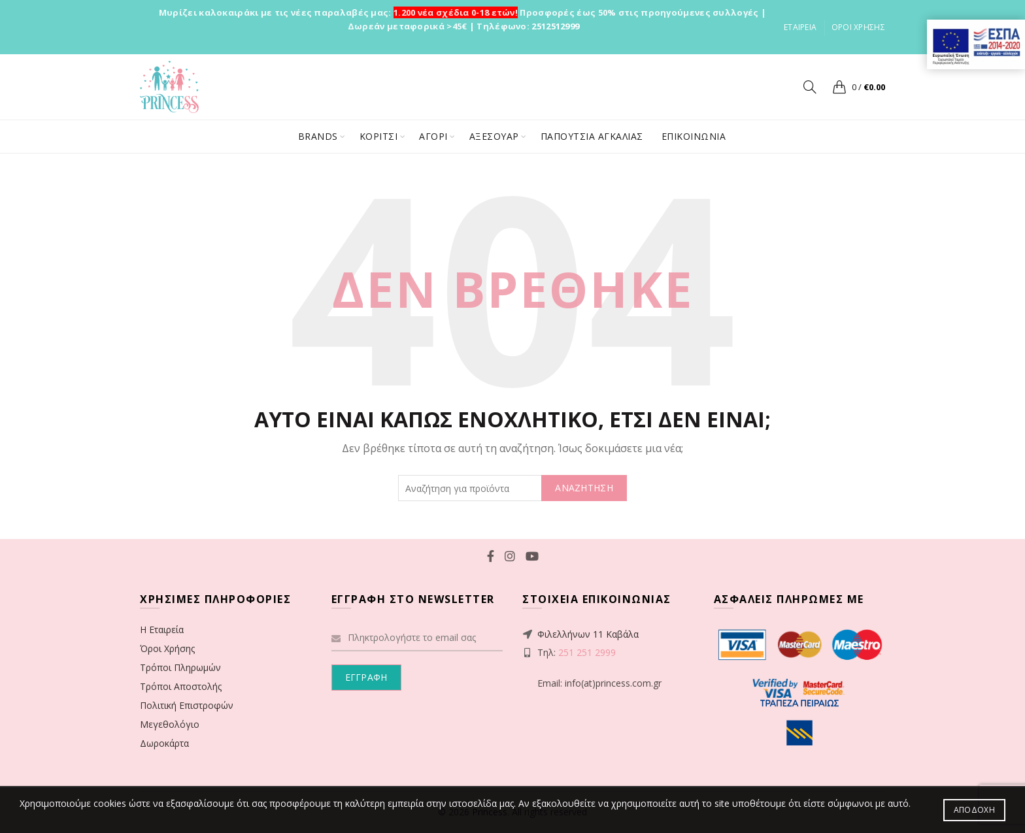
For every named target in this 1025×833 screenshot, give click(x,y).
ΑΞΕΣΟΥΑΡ (494, 136)
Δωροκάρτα (164, 743)
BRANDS (318, 136)
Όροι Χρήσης (167, 648)
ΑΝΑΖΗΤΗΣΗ (584, 488)
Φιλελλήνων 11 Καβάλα (588, 634)
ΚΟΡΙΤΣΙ (379, 136)
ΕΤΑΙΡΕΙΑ (800, 27)
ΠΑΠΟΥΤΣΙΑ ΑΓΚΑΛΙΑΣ (592, 136)
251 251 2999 (587, 652)
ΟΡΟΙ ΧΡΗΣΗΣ (858, 27)
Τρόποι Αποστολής (181, 686)
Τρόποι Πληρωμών (180, 667)
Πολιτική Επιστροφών (186, 705)
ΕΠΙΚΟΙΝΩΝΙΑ (694, 136)
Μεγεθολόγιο (169, 724)
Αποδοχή (974, 809)
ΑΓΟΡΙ (433, 136)
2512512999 (555, 26)
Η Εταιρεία (162, 629)
